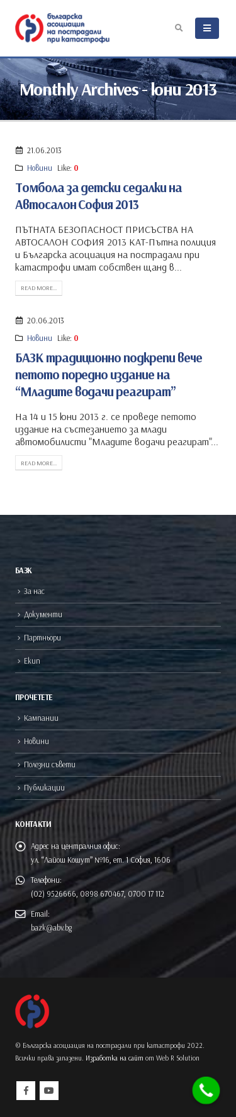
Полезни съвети (50, 764)
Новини (39, 168)
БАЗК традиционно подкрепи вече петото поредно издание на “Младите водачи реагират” (108, 374)
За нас (34, 591)
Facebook (25, 1090)
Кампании (41, 718)
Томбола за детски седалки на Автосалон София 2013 (98, 195)
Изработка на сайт (114, 1058)
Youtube (49, 1090)
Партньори (42, 637)
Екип (32, 661)
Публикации (44, 787)
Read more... (39, 288)
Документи (43, 614)
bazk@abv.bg (51, 927)
